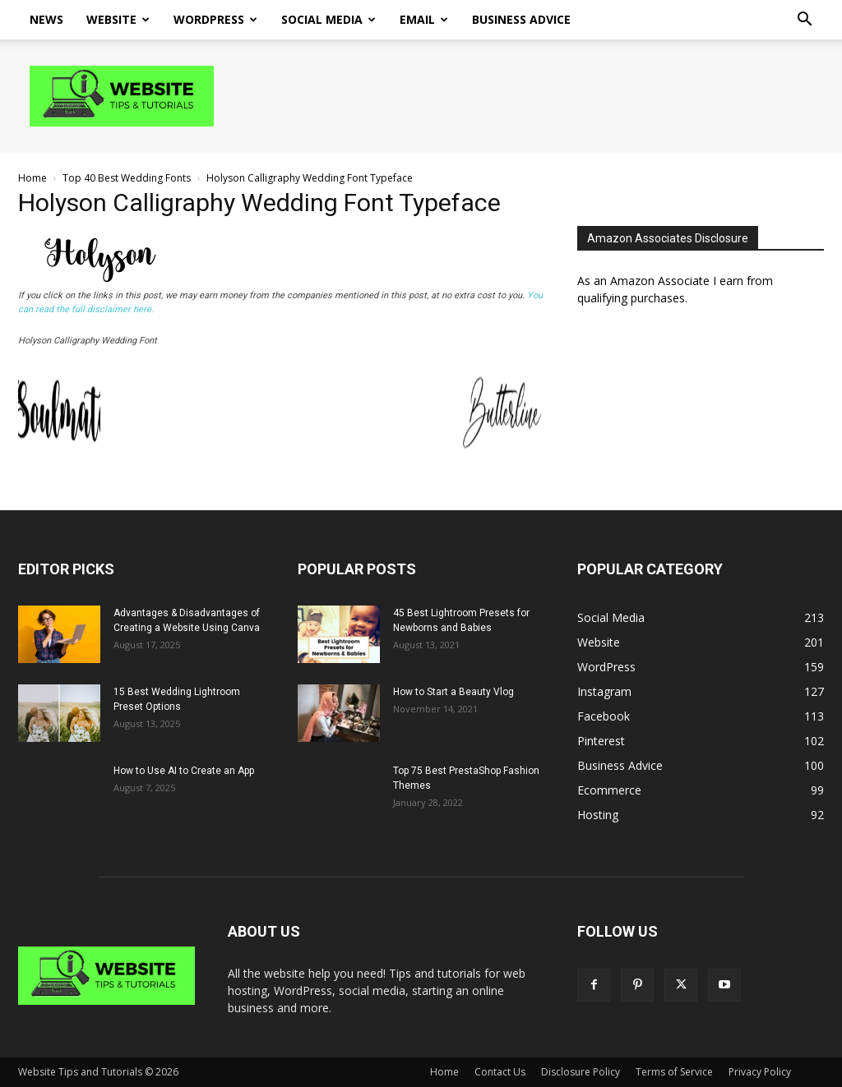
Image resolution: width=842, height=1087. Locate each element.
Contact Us (499, 1072)
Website (118, 19)
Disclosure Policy (580, 1072)
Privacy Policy (760, 1072)
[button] (804, 21)
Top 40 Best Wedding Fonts (126, 178)
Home (32, 178)
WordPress (215, 19)
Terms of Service (674, 1072)
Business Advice (521, 19)
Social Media (328, 19)
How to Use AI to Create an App (183, 770)
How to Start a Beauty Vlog (453, 692)
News (46, 19)
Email (424, 19)
